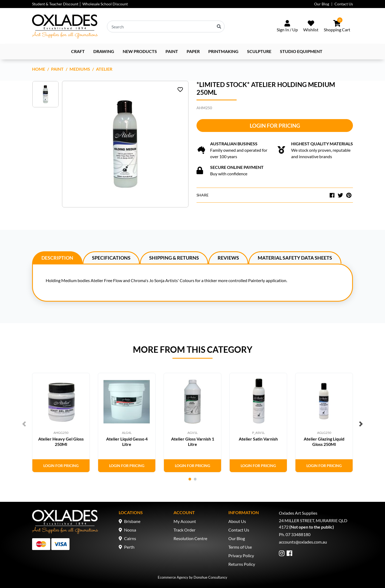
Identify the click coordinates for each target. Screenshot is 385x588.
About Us (237, 521)
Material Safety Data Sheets (295, 258)
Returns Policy (241, 564)
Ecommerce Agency (173, 577)
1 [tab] (189, 479)
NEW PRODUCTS (140, 51)
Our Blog (321, 4)
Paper (193, 51)
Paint (171, 51)
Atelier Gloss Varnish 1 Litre (192, 441)
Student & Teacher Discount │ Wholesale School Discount (80, 4)
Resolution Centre (190, 538)
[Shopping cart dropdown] (337, 26)
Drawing (103, 51)
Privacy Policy (241, 555)
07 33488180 (298, 534)
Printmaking (223, 51)
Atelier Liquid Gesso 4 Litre (127, 441)
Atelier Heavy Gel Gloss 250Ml (61, 441)
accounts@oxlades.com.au (303, 541)
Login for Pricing (275, 125)
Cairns (130, 538)
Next (361, 424)
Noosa (130, 529)
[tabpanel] (61, 422)
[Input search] (166, 26)
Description (57, 258)
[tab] (57, 257)
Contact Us (343, 4)
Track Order (184, 529)
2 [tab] (195, 479)
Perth (129, 546)
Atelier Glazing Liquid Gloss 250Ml (324, 441)
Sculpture (259, 51)
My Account (185, 521)
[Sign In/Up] (287, 26)
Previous (24, 424)
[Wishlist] (311, 26)
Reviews (228, 258)
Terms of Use (240, 546)
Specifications (111, 258)
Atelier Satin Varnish (258, 438)
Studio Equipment (301, 51)
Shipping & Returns (174, 258)
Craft (78, 51)
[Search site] (219, 26)
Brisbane (132, 521)
